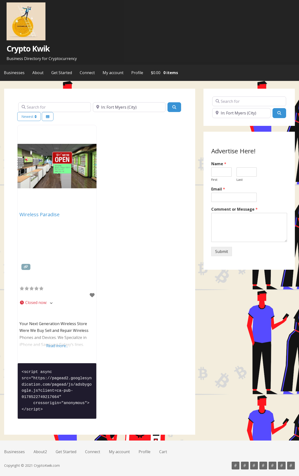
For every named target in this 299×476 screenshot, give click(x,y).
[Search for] (54, 107)
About (38, 72)
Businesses (14, 72)
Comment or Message (234, 209)
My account (113, 72)
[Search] (174, 107)
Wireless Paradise (39, 214)
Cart (163, 451)
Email (218, 189)
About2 (40, 451)
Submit (221, 251)
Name (218, 163)
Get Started (61, 72)
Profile (137, 72)
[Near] (129, 107)
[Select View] (47, 116)
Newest (29, 116)
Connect (87, 72)
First (214, 180)
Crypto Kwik (28, 48)
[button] (57, 302)
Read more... (57, 345)
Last (240, 180)
